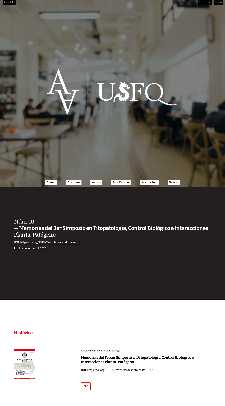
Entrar (218, 2)
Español (10, 2)
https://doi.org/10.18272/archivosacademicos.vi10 (50, 242)
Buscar (174, 182)
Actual (51, 182)
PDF (85, 386)
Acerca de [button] (148, 182)
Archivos (73, 182)
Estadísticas (121, 182)
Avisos (96, 182)
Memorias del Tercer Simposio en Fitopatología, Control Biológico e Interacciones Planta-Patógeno (137, 359)
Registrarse (205, 2)
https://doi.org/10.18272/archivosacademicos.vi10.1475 (120, 370)
